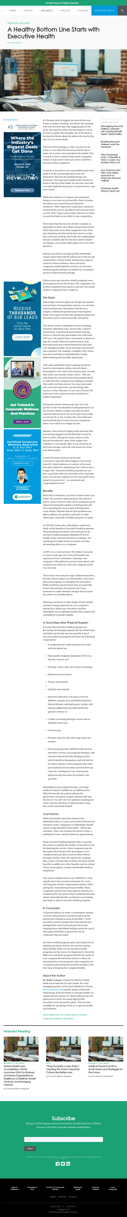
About (53, 1197)
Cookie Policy (71, 1206)
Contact (62, 1197)
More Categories (112, 1188)
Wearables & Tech (32, 1188)
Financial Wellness (95, 1188)
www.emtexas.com (53, 989)
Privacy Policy (55, 1206)
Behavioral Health (78, 1188)
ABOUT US (65, 10)
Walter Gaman (15, 43)
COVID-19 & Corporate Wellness (55, 1188)
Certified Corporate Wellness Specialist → (63, 2)
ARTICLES (28, 10)
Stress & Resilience (14, 1188)
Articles (73, 1197)
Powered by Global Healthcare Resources (63, 1212)
